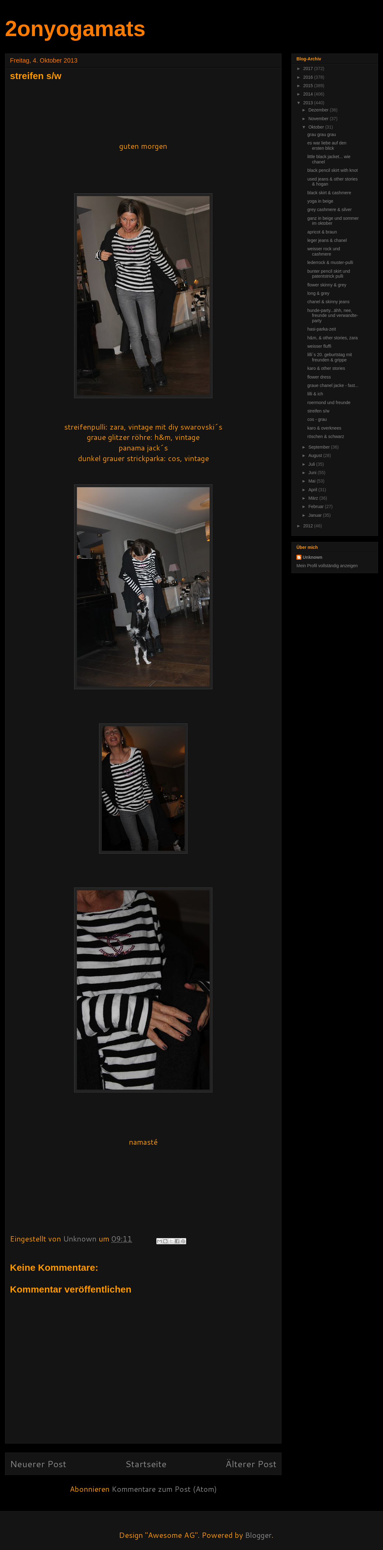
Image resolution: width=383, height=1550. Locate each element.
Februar (316, 506)
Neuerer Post (38, 1463)
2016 (308, 77)
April (313, 489)
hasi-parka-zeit (321, 329)
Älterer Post (251, 1463)
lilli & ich (315, 393)
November (318, 118)
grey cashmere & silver (329, 209)
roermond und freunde (329, 402)
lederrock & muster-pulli (330, 262)
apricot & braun (322, 231)
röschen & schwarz (325, 436)
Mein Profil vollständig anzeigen (327, 565)
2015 (308, 85)
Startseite (146, 1463)
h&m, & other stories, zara (332, 337)
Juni (313, 472)
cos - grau (317, 419)
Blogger (258, 1535)
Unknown (312, 557)
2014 (308, 94)
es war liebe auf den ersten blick (326, 145)
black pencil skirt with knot (332, 170)
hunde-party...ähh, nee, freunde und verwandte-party (332, 315)
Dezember (318, 109)
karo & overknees (324, 428)
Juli (312, 464)
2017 (308, 68)
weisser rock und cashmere (323, 251)
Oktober (316, 127)
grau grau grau (321, 134)
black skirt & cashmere (329, 192)
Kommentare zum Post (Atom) (164, 1489)
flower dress (319, 377)
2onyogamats (75, 28)
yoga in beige (320, 201)
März (313, 498)
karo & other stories (326, 368)
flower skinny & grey (326, 284)
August (315, 455)
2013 (308, 102)
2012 (308, 525)
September (319, 447)
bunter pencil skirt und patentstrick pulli (328, 274)
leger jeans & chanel (327, 240)
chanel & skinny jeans (328, 301)
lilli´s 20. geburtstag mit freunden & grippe (329, 357)
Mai (312, 480)
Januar (315, 515)
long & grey (318, 293)
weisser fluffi (319, 346)
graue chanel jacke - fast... (332, 385)
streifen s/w (318, 410)
